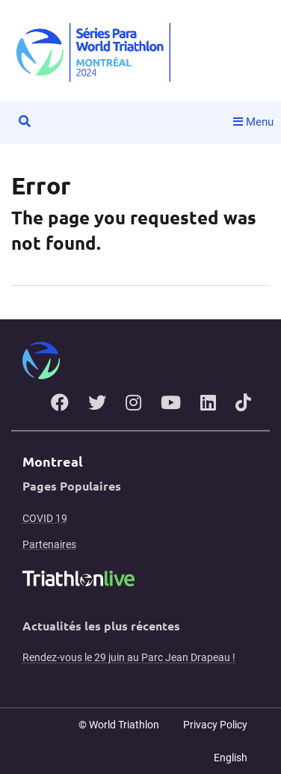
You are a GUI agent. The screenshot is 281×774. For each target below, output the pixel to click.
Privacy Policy (215, 725)
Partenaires (49, 544)
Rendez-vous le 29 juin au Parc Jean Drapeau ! (128, 657)
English (230, 758)
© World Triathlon (118, 725)
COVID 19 (44, 518)
